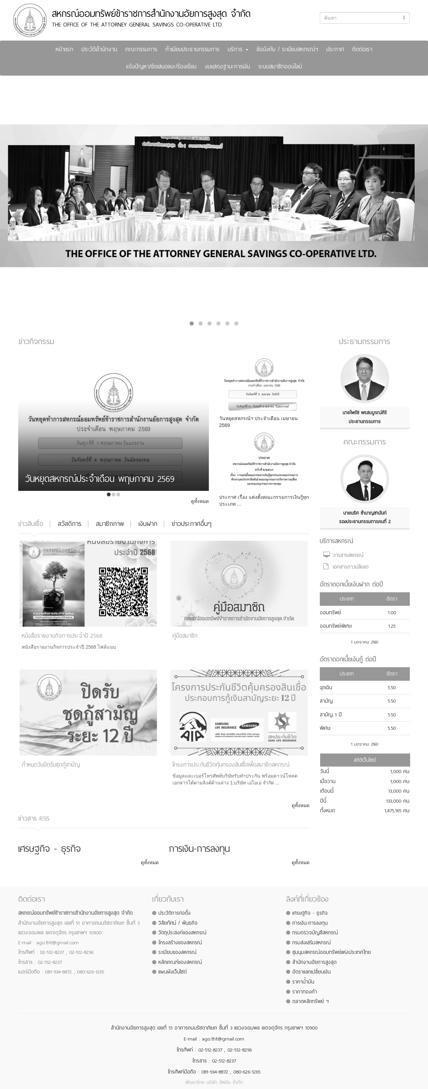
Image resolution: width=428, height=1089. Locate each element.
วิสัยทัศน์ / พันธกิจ (178, 922)
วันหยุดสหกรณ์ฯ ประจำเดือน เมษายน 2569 (258, 422)
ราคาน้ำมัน (303, 981)
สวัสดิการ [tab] (69, 523)
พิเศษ (325, 728)
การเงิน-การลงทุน (310, 922)
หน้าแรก (64, 49)
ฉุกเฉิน (326, 687)
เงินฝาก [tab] (147, 523)
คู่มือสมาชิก (185, 636)
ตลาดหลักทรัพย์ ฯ (310, 1001)
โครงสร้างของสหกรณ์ (180, 942)
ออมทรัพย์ (330, 612)
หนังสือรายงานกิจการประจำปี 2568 (62, 636)
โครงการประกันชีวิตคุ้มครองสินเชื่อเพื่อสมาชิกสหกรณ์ (231, 765)
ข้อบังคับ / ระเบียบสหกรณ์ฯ (287, 49)
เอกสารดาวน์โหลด (346, 566)
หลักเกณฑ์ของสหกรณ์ (180, 962)
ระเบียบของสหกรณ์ (177, 952)
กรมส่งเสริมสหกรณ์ (311, 942)
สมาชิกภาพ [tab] (110, 523)
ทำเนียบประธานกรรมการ (192, 49)
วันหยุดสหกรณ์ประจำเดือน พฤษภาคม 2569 (99, 480)
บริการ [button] (238, 49)
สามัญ (326, 700)
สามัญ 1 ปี (331, 714)
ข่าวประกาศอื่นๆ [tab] (191, 523)
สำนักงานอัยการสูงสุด (314, 962)
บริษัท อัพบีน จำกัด (224, 1082)
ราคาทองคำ (304, 991)
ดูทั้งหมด (200, 501)
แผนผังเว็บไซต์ (172, 971)
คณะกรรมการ (141, 49)
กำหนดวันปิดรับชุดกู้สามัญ (51, 765)
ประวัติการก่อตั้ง (174, 913)
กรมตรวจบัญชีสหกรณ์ (315, 932)
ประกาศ (335, 49)
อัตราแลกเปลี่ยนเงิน (311, 971)
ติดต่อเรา (362, 49)
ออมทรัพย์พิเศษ (336, 626)
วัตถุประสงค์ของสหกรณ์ (182, 932)
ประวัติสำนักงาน (99, 49)
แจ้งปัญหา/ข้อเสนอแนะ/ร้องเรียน (161, 67)
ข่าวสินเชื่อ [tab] (30, 523)
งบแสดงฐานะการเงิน (227, 67)
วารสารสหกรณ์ (343, 555)
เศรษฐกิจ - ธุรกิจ (310, 913)
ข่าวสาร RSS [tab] (33, 818)
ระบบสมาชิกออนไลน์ (280, 67)
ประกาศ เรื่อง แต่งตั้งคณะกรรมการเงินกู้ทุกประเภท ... (264, 500)
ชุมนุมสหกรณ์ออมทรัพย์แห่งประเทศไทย (331, 952)
